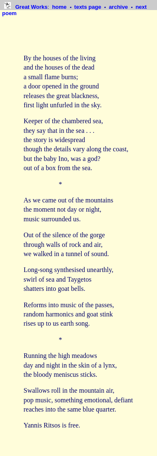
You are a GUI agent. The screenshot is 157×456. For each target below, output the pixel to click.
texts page (88, 7)
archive (119, 7)
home (60, 7)
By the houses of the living (59, 58)
